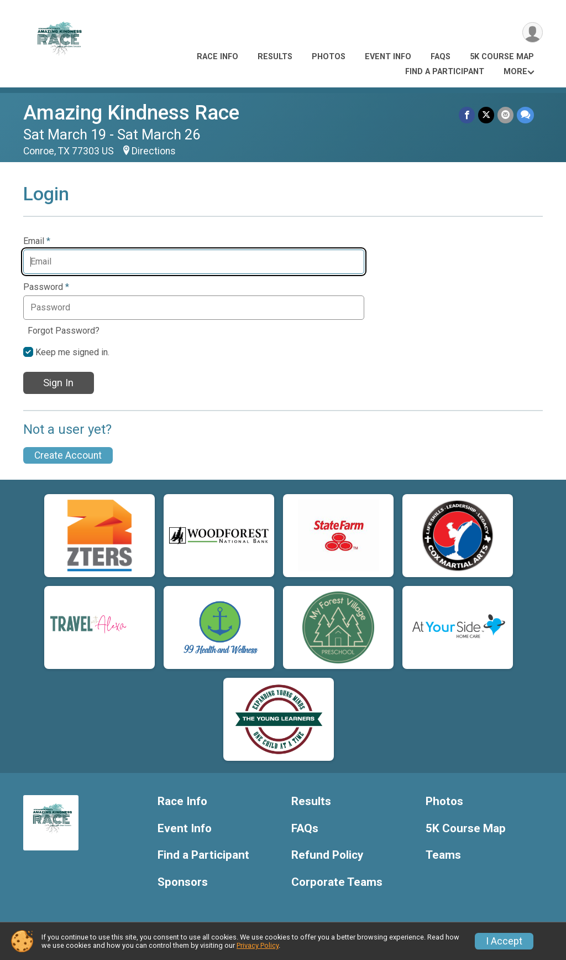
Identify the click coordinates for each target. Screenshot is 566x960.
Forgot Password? (63, 330)
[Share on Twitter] (486, 115)
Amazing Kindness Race (131, 112)
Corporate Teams (336, 882)
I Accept (504, 941)
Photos (328, 56)
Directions (154, 151)
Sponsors (183, 882)
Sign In (58, 382)
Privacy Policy (258, 945)
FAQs (440, 56)
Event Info (388, 56)
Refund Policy (327, 855)
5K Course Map (502, 56)
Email (36, 241)
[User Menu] (532, 32)
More (515, 71)
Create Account (68, 455)
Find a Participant (444, 71)
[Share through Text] (525, 115)
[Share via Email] (505, 115)
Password (46, 287)
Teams (443, 855)
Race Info (217, 56)
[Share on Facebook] (467, 115)
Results (275, 56)
